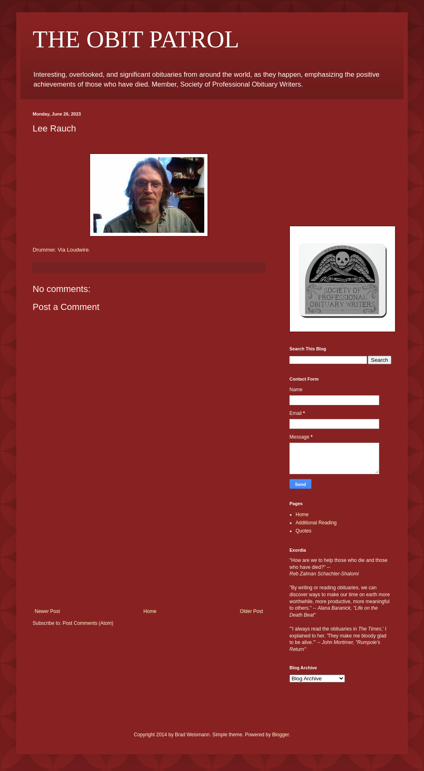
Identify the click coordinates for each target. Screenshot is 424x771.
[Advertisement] (149, 547)
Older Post (251, 611)
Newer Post (47, 611)
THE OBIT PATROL (136, 39)
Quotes (303, 531)
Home (150, 611)
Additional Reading (316, 523)
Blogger (280, 735)
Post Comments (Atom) (87, 623)
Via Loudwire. (74, 250)
